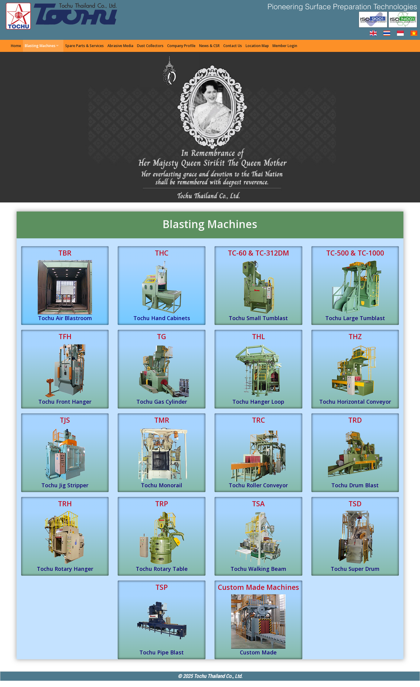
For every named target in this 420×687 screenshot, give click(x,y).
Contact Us (232, 45)
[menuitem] (16, 46)
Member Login (284, 45)
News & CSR (209, 45)
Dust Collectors (150, 45)
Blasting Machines (40, 45)
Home (16, 45)
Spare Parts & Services (84, 45)
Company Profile (181, 45)
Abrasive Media (120, 45)
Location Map (257, 45)
